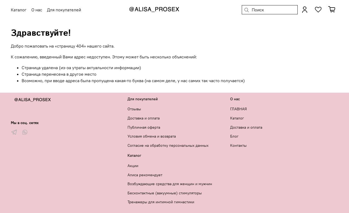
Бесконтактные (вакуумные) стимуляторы (164, 193)
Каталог (237, 118)
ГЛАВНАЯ (238, 108)
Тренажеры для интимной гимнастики (160, 201)
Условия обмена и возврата (151, 136)
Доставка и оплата (143, 118)
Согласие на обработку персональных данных (168, 145)
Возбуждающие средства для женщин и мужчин (169, 183)
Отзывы (134, 108)
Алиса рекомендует (144, 174)
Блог (234, 136)
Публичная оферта (143, 127)
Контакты (238, 145)
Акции (132, 165)
